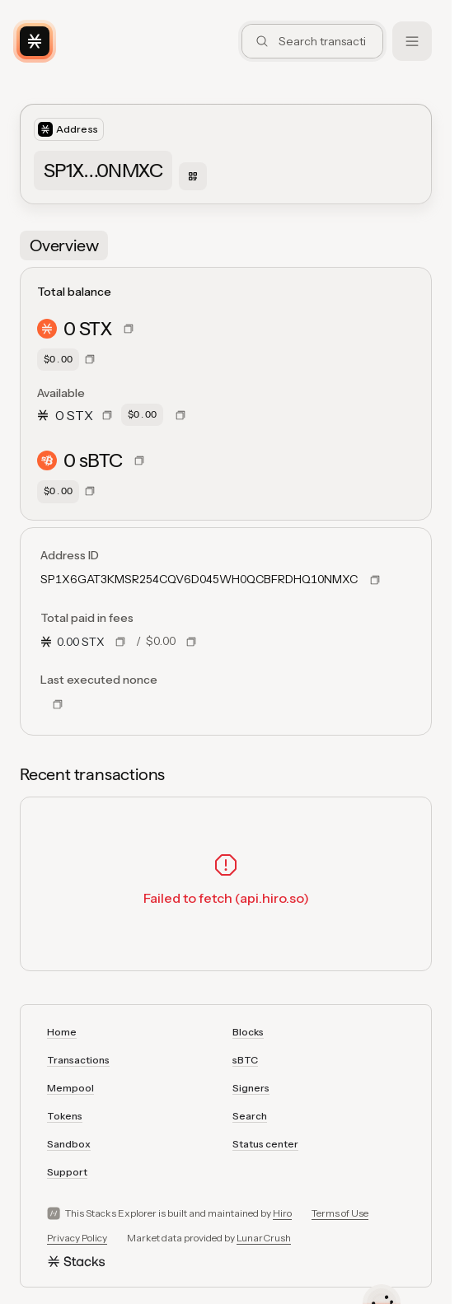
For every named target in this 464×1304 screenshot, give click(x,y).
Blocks (248, 1032)
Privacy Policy (77, 1238)
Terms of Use (340, 1213)
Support (67, 1172)
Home (62, 1032)
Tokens (64, 1116)
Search (249, 1116)
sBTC (245, 1060)
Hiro (282, 1213)
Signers (250, 1088)
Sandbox (69, 1144)
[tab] (64, 245)
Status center (265, 1144)
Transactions (78, 1060)
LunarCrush (264, 1238)
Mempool (70, 1088)
